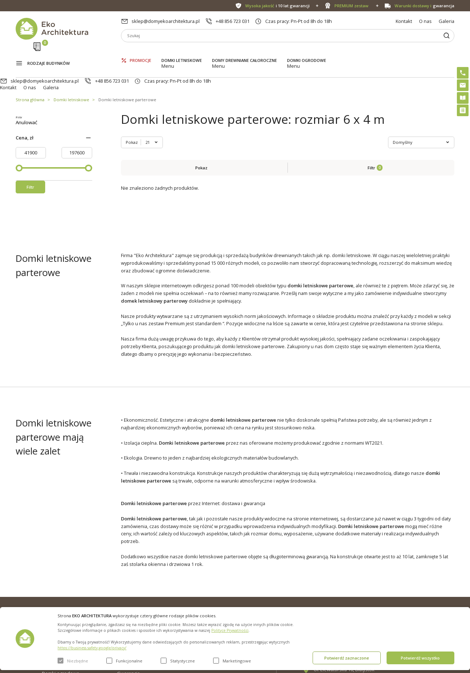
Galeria (446, 21)
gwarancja (424, 5)
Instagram (435, 577)
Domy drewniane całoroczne (244, 51)
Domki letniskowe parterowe (127, 72)
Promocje (140, 51)
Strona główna (30, 72)
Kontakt (404, 21)
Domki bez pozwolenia (225, 575)
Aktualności (129, 587)
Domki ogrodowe (306, 51)
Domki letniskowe (181, 51)
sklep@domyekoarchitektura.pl (166, 21)
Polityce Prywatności (229, 630)
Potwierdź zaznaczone (346, 658)
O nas (425, 21)
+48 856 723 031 (233, 21)
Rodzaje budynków (48, 52)
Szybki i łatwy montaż (223, 599)
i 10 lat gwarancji (277, 5)
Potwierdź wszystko (420, 658)
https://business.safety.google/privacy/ (92, 647)
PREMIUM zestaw (219, 587)
